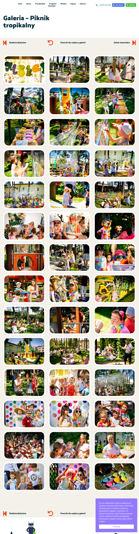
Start (20, 4)
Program (52, 4)
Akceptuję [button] (116, 526)
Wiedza (63, 4)
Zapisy (73, 4)
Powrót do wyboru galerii (73, 42)
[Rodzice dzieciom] (5, 42)
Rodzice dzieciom (18, 42)
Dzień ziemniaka (121, 42)
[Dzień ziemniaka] (134, 42)
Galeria (83, 4)
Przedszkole (40, 4)
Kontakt (51, 6)
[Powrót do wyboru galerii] (50, 42)
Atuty (28, 4)
